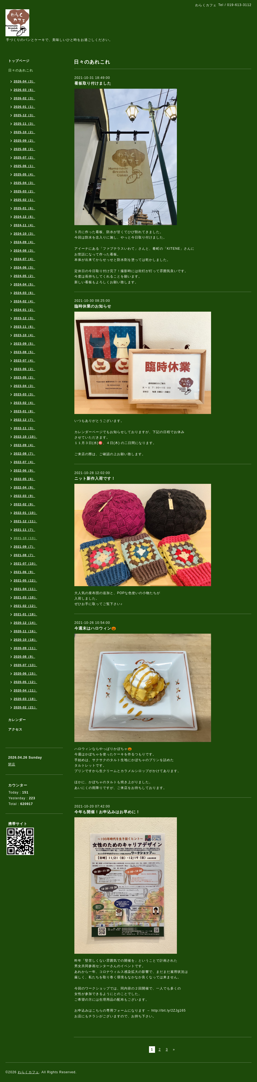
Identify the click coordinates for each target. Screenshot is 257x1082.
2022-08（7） (24, 453)
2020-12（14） (25, 622)
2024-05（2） (24, 276)
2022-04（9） (24, 487)
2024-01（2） (24, 309)
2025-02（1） (24, 199)
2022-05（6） (24, 479)
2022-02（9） (24, 504)
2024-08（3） (24, 250)
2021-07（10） (25, 563)
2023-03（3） (24, 394)
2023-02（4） (24, 402)
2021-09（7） (24, 546)
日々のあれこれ (20, 70)
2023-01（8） (24, 411)
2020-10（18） (25, 639)
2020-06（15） (25, 673)
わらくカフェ (28, 1072)
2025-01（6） (24, 208)
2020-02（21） (25, 707)
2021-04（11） (25, 589)
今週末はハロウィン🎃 (95, 628)
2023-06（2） (24, 369)
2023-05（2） (24, 377)
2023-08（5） (24, 352)
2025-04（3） (24, 182)
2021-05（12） (25, 580)
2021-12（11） (25, 521)
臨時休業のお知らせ (92, 306)
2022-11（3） (24, 428)
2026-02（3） (24, 98)
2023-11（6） (24, 326)
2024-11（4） (24, 225)
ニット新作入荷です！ (94, 478)
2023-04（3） (24, 386)
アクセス (15, 729)
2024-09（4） (24, 242)
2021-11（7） (24, 529)
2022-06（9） (24, 470)
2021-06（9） (24, 572)
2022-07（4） (24, 462)
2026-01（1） (24, 106)
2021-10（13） (25, 538)
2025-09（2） (24, 140)
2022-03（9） (24, 495)
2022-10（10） (25, 436)
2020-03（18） (25, 699)
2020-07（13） (25, 665)
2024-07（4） (24, 259)
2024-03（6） (24, 292)
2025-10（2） (24, 132)
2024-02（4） (24, 301)
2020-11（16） (25, 631)
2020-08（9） (24, 656)
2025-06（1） (24, 166)
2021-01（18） (25, 614)
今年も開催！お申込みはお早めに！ (107, 812)
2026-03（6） (24, 89)
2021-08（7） (24, 555)
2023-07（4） (24, 360)
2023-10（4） (24, 335)
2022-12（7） (24, 419)
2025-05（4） (24, 174)
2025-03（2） (24, 191)
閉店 (11, 764)
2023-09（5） (24, 343)
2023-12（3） (24, 318)
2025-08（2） (24, 149)
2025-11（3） (24, 123)
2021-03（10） (25, 597)
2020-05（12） (25, 682)
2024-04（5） (24, 284)
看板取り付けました (92, 83)
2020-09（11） (25, 648)
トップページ (19, 61)
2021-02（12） (25, 605)
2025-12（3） (24, 115)
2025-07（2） (24, 157)
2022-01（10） (25, 512)
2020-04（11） (25, 690)
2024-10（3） (24, 233)
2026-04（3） (24, 81)
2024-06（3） (24, 267)
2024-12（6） (24, 216)
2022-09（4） (24, 445)
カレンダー (17, 720)
